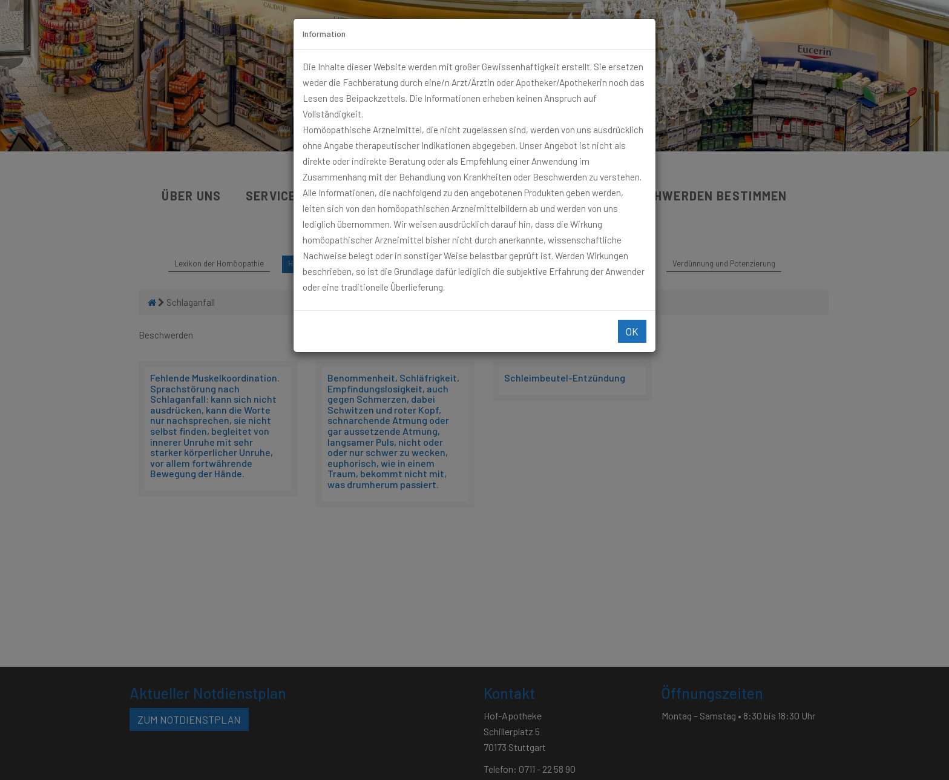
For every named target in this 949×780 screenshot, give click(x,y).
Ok (632, 331)
